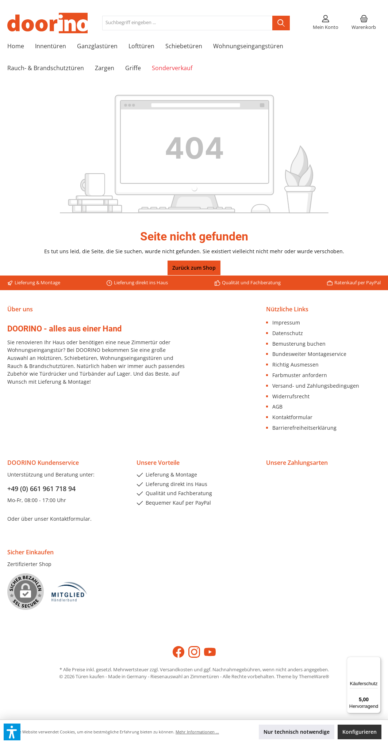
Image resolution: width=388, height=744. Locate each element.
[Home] (21, 46)
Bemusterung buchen (299, 343)
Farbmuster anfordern (299, 375)
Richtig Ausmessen (295, 364)
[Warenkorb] (364, 23)
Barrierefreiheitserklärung (304, 427)
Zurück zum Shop (194, 267)
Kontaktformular (292, 417)
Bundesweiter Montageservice (309, 353)
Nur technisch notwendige (297, 731)
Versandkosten (176, 670)
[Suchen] (281, 23)
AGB (277, 406)
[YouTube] (210, 652)
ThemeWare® (314, 676)
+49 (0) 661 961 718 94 (41, 488)
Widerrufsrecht (291, 396)
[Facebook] (178, 652)
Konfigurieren (359, 731)
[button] (12, 732)
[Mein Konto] (325, 23)
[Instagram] (194, 652)
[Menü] (376, 661)
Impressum (286, 322)
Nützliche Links (287, 309)
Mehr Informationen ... (197, 731)
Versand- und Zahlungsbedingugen (315, 385)
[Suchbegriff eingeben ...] (187, 23)
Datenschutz (287, 333)
